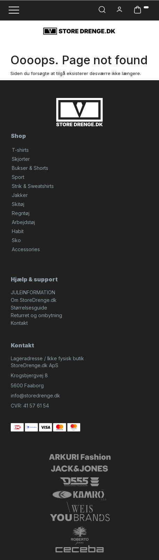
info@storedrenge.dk (35, 395)
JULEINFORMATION (33, 292)
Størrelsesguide (29, 308)
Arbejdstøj (23, 222)
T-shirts (20, 150)
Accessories (26, 249)
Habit (18, 231)
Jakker (20, 195)
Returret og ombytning (36, 315)
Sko (16, 240)
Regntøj (21, 213)
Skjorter (21, 159)
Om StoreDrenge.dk (34, 300)
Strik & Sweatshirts (33, 186)
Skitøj (18, 204)
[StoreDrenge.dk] (79, 30)
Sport (18, 177)
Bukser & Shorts (30, 168)
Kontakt (19, 323)
